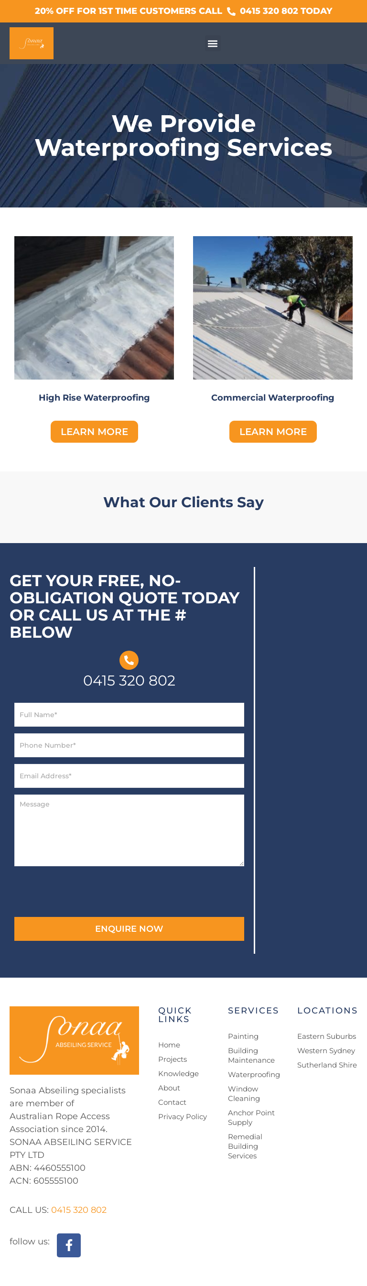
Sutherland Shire (327, 1064)
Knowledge (178, 1073)
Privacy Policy (182, 1116)
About (169, 1087)
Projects (172, 1059)
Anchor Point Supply (251, 1117)
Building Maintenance (251, 1055)
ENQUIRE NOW (129, 929)
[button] (213, 43)
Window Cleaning (244, 1093)
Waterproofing (254, 1074)
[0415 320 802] (129, 660)
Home (169, 1044)
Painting (243, 1036)
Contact (172, 1102)
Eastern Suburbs (326, 1036)
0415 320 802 (129, 680)
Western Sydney (326, 1050)
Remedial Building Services (245, 1146)
